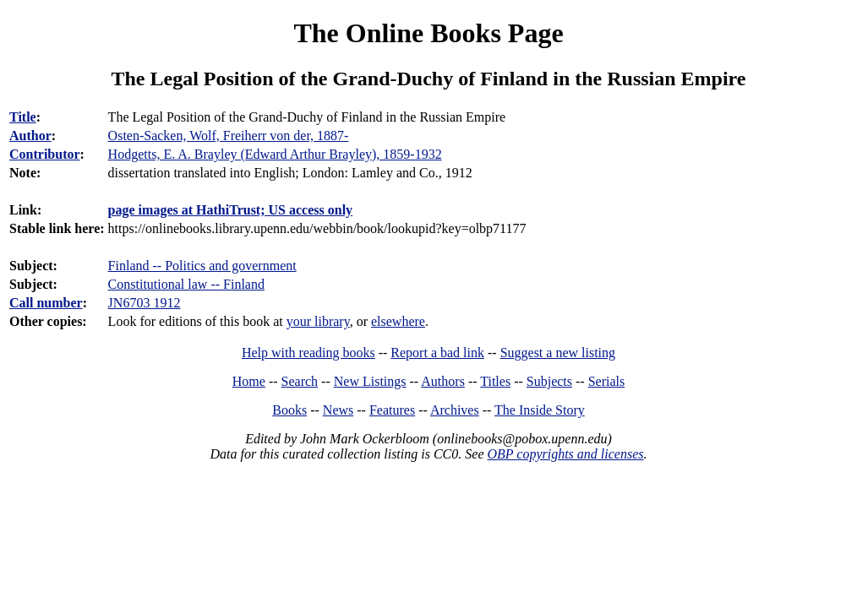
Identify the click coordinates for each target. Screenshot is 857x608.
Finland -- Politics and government (202, 265)
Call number (46, 303)
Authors (443, 381)
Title (22, 117)
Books (289, 410)
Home (248, 381)
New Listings (370, 381)
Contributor (44, 154)
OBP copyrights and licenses (565, 454)
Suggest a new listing (557, 352)
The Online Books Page (428, 33)
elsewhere (398, 321)
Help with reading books (308, 352)
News (338, 410)
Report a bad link (437, 352)
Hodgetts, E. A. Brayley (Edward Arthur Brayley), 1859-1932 (275, 154)
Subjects (549, 381)
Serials (606, 381)
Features (392, 410)
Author (30, 135)
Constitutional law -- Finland (186, 284)
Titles (495, 381)
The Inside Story (539, 410)
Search (300, 381)
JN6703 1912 (144, 303)
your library (318, 321)
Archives (454, 410)
